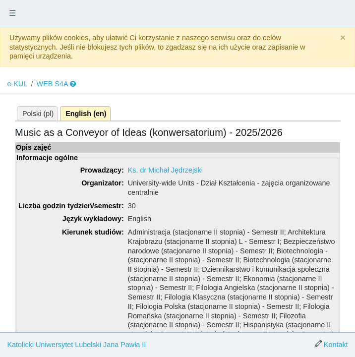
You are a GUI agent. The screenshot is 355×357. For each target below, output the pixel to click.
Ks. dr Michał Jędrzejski (165, 170)
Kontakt (336, 345)
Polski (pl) (38, 114)
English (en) (85, 114)
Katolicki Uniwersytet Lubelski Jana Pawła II (76, 345)
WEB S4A (52, 84)
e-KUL (17, 84)
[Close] (343, 38)
